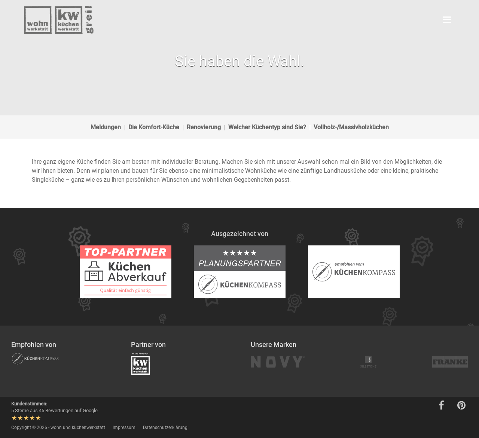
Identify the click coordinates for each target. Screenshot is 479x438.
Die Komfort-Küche (153, 127)
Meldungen (106, 127)
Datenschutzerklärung (165, 427)
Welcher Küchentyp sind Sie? (267, 127)
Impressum (124, 427)
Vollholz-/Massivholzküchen (351, 127)
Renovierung (204, 127)
